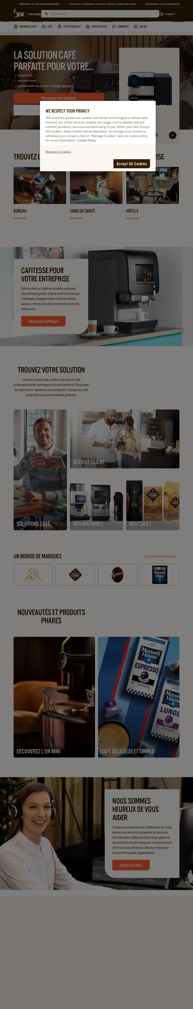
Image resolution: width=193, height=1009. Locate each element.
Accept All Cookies (131, 163)
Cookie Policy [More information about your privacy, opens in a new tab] (86, 140)
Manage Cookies (58, 152)
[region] (98, 136)
